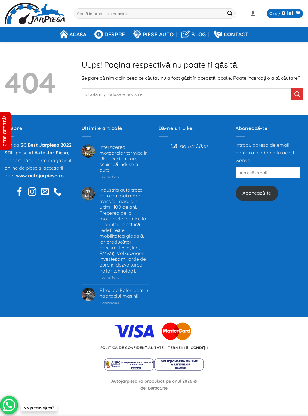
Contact (231, 34)
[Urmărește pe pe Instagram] (32, 192)
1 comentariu (118, 177)
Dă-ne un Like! (176, 128)
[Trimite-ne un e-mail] (45, 192)
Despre (109, 34)
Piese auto (153, 34)
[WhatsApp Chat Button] (9, 405)
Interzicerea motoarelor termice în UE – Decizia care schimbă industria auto (124, 158)
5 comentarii (117, 303)
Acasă (73, 34)
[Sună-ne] (57, 192)
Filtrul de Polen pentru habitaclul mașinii (124, 293)
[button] (253, 13)
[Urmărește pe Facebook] (19, 192)
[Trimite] (230, 13)
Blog (193, 34)
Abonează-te (256, 193)
